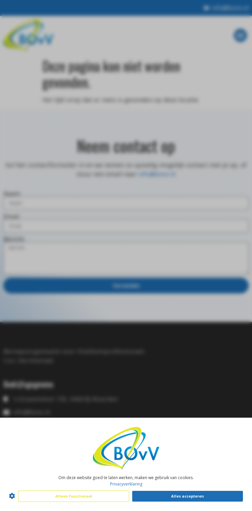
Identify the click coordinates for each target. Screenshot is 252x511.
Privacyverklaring (126, 484)
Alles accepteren (187, 496)
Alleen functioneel (73, 496)
